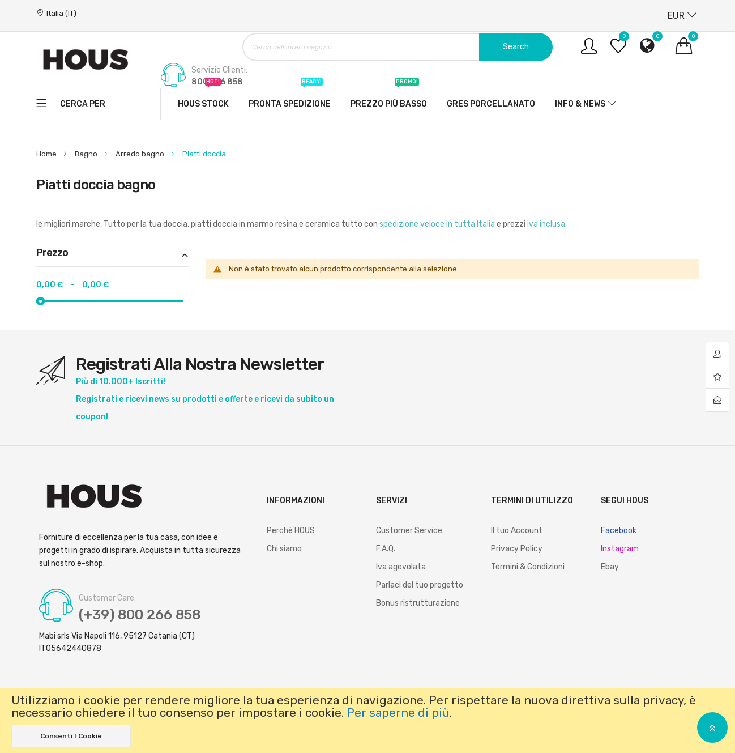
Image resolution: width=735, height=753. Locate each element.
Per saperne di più (398, 713)
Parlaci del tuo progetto (419, 585)
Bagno (87, 154)
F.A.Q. (385, 549)
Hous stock (203, 98)
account (717, 353)
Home (47, 154)
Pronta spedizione (290, 98)
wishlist (717, 377)
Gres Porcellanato (491, 104)
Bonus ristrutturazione (418, 603)
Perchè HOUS (291, 530)
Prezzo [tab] (52, 253)
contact (717, 400)
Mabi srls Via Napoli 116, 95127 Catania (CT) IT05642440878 (117, 642)
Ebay (610, 567)
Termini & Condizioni (528, 567)
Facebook (618, 530)
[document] (367, 720)
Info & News (580, 104)
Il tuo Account (516, 530)
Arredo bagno (141, 154)
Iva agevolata (401, 567)
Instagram (620, 549)
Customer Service (409, 530)
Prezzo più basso (389, 98)
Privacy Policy (516, 549)
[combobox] (397, 47)
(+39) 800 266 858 (139, 615)
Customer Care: (107, 598)
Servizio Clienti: (219, 70)
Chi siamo (284, 549)
